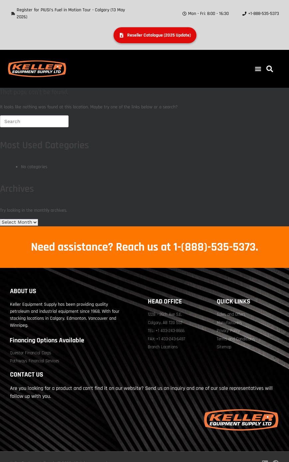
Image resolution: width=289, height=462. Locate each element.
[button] (258, 69)
